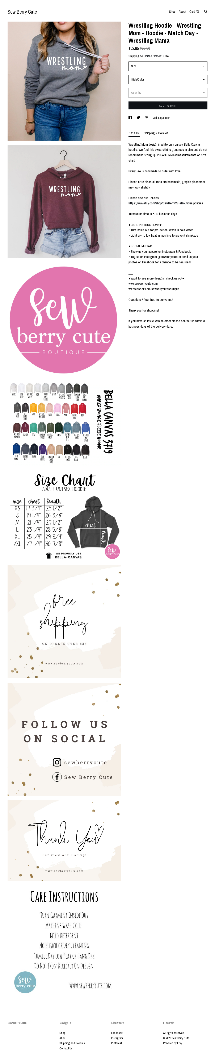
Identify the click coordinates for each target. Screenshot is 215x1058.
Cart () (194, 11)
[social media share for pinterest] (147, 118)
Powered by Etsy (172, 1043)
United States (152, 56)
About (182, 11)
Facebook (117, 1033)
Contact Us (65, 1048)
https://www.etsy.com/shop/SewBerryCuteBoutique (160, 203)
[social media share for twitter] (139, 118)
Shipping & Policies (156, 133)
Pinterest (116, 1043)
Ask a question (161, 118)
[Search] (205, 12)
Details (134, 133)
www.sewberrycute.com (143, 283)
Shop (172, 11)
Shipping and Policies (72, 1043)
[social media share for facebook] (130, 118)
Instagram (117, 1038)
